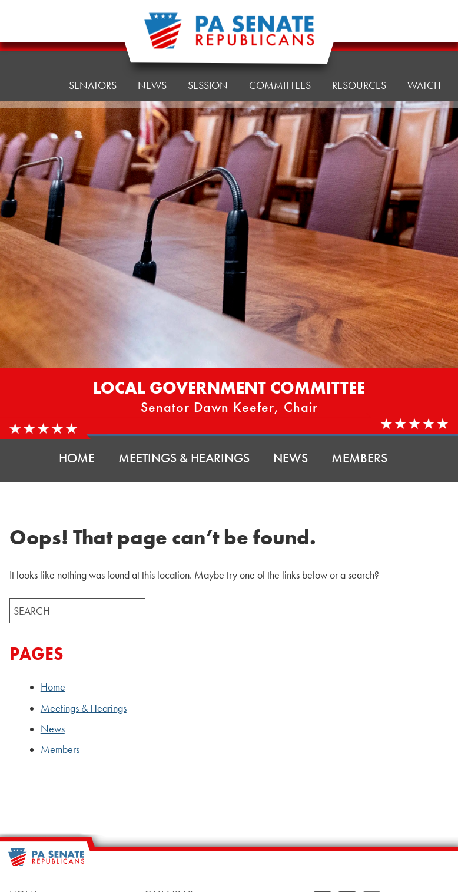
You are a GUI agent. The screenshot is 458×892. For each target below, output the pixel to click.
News (290, 458)
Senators (93, 41)
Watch (424, 85)
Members (359, 458)
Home (33, 44)
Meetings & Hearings (184, 458)
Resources (359, 29)
